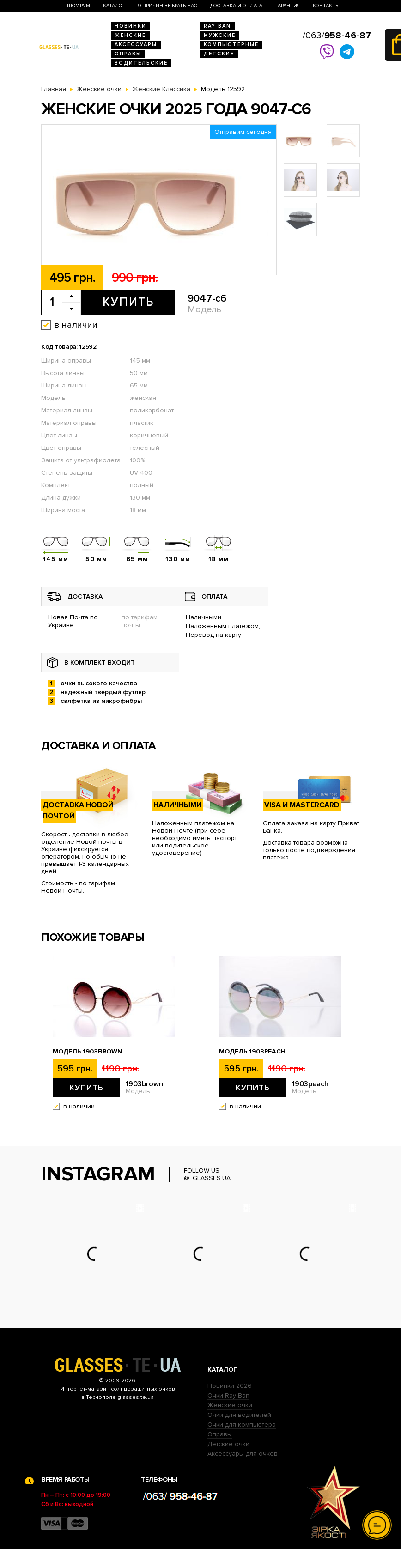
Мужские (220, 35)
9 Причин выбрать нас (167, 6)
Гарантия (287, 6)
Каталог (114, 6)
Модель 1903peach (252, 1051)
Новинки (130, 26)
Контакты (326, 6)
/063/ (337, 35)
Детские (219, 54)
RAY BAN (217, 26)
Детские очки (228, 1444)
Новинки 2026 (229, 1386)
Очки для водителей (239, 1415)
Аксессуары (136, 45)
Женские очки (229, 1405)
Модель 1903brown (87, 1051)
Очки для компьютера (241, 1424)
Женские (130, 35)
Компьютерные (231, 45)
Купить (128, 302)
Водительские (141, 63)
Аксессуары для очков (242, 1454)
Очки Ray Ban (228, 1395)
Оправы (128, 54)
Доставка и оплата (236, 6)
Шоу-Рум (78, 6)
